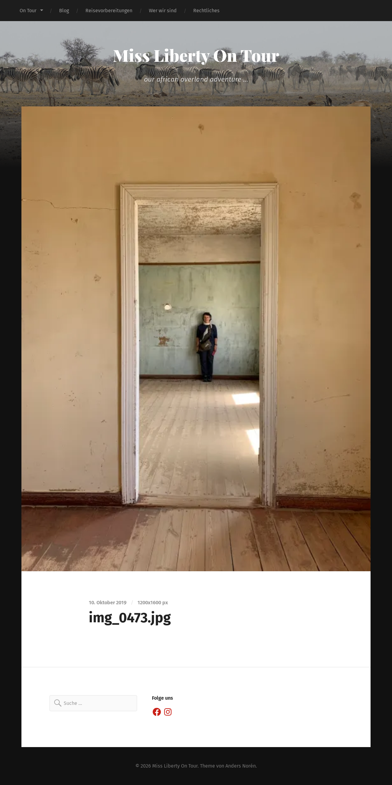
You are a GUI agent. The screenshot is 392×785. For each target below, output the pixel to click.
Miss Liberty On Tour (196, 55)
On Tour (28, 10)
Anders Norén (240, 766)
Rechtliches (206, 10)
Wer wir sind (163, 10)
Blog (64, 10)
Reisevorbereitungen (108, 10)
